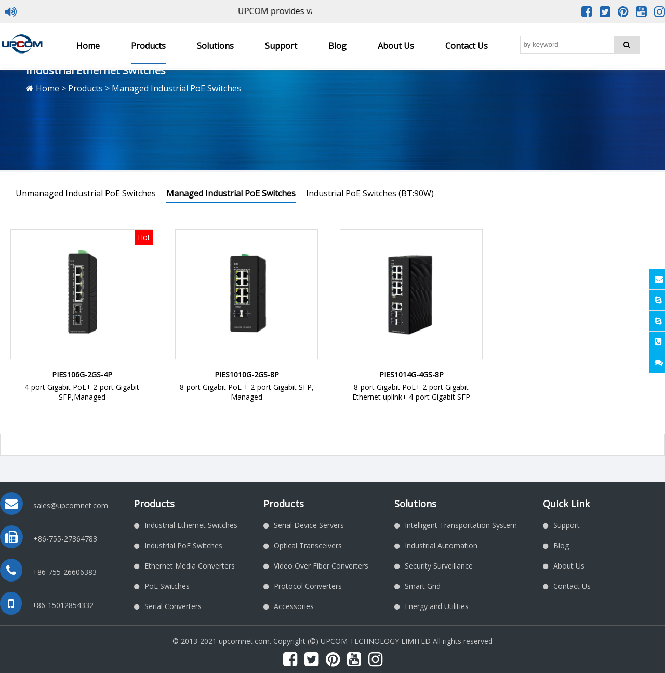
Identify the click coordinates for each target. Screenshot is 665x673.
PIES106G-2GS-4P (82, 374)
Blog (337, 45)
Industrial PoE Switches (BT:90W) (370, 193)
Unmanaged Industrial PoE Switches (86, 193)
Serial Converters (173, 606)
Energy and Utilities (437, 606)
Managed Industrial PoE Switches (231, 193)
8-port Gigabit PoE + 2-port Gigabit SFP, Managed (247, 392)
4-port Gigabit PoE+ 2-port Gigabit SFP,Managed (81, 392)
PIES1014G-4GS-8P (411, 374)
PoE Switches (167, 586)
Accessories (294, 606)
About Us (396, 45)
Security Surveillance (439, 566)
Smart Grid (423, 586)
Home (88, 45)
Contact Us (466, 45)
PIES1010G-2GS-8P (247, 374)
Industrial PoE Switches (183, 545)
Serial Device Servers (309, 525)
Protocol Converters (308, 586)
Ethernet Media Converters (189, 566)
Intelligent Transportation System (461, 525)
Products (148, 45)
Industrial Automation (441, 545)
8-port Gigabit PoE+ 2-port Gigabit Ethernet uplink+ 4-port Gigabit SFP (411, 392)
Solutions (215, 45)
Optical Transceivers (308, 545)
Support (281, 45)
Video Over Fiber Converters (321, 566)
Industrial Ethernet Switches (190, 525)
